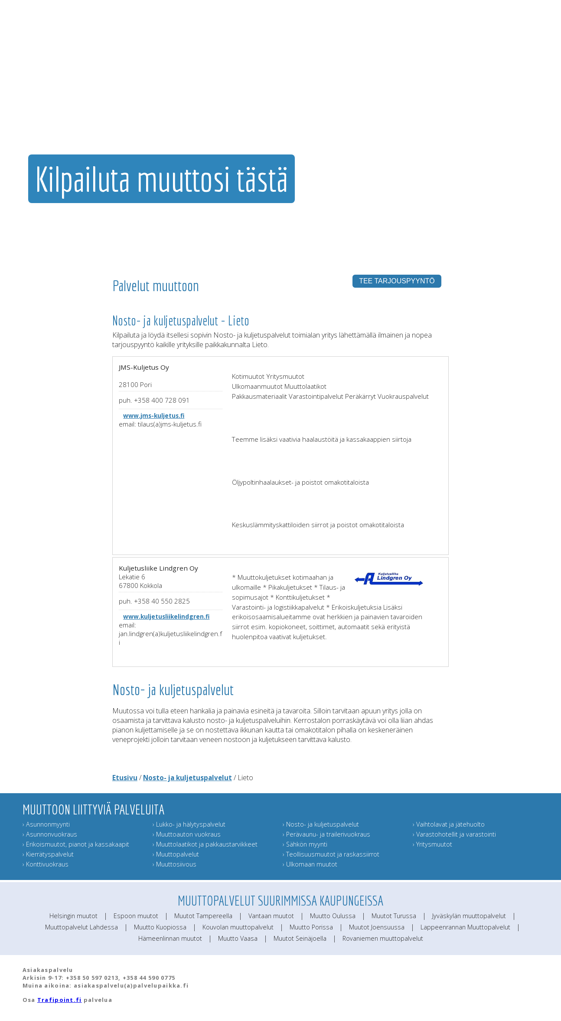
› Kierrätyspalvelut (48, 854)
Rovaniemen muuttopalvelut (382, 938)
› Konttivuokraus (45, 864)
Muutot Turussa (394, 916)
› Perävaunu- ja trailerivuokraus (326, 834)
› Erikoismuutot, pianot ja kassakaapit (76, 844)
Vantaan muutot (271, 916)
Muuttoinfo (525, 102)
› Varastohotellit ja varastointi (454, 834)
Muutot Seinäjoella (300, 938)
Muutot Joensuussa (376, 927)
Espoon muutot (136, 916)
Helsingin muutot (73, 916)
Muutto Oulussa (333, 916)
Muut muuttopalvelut (355, 102)
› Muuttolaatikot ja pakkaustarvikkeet (205, 844)
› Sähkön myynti (305, 844)
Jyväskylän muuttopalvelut (469, 916)
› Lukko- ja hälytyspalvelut (189, 824)
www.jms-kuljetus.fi (153, 415)
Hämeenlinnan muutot (170, 938)
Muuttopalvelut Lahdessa (81, 927)
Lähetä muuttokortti (474, 102)
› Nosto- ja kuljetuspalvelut (321, 824)
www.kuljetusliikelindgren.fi (166, 616)
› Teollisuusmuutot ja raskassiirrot (331, 854)
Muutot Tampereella (203, 916)
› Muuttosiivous (174, 864)
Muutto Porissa (311, 927)
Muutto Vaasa (238, 938)
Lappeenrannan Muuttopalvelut (465, 927)
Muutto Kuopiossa (160, 927)
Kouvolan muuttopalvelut (238, 927)
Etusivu (124, 777)
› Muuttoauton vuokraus (187, 834)
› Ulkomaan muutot (310, 864)
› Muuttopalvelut (176, 854)
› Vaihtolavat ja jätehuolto (449, 824)
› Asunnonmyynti (46, 824)
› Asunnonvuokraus (50, 834)
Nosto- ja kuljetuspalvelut (187, 777)
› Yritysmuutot (432, 844)
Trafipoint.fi (59, 1000)
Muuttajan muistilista (417, 102)
